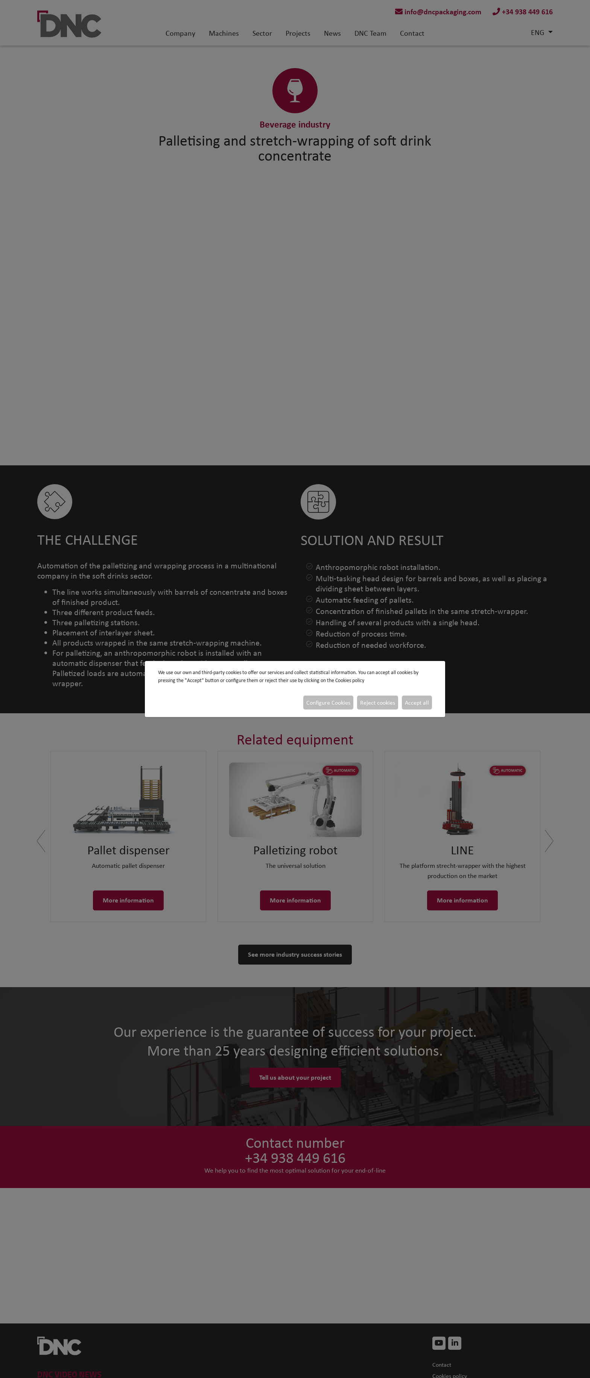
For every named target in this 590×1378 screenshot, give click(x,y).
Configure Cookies (328, 702)
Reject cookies (377, 702)
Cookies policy (349, 680)
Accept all (417, 702)
